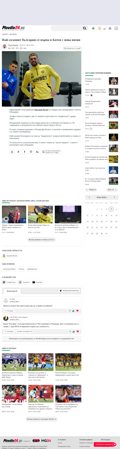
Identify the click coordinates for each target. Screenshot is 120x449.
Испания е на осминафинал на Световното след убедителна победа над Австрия (66, 406)
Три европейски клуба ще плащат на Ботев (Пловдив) (95, 113)
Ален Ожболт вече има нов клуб (95, 169)
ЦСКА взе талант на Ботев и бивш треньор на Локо (95, 136)
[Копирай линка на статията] (18, 151)
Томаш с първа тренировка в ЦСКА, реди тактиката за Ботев (12, 227)
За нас (60, 443)
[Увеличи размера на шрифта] (37, 151)
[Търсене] (66, 28)
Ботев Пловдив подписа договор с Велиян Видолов (95, 124)
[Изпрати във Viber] (31, 151)
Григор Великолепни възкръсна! (92, 102)
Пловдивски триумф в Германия (93, 80)
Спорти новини (84, 446)
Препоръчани (32, 269)
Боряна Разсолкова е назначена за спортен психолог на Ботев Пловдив (96, 147)
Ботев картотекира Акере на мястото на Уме (38, 226)
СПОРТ (5, 34)
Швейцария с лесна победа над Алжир (12, 405)
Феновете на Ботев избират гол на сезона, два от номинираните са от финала (67, 227)
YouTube (37, 282)
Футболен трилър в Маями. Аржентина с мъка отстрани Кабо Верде (12, 375)
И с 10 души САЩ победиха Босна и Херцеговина (95, 180)
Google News (9, 282)
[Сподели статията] (12, 151)
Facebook (24, 282)
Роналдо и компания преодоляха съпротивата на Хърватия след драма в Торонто (40, 406)
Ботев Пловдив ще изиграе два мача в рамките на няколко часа (96, 158)
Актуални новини (9, 269)
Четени (21, 269)
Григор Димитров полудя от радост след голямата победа (95, 91)
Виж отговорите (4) (24, 331)
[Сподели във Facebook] (24, 151)
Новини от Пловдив (86, 443)
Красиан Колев (41, 110)
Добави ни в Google (72, 48)
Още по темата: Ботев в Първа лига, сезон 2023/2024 (25, 201)
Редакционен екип (64, 446)
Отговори (9, 311)
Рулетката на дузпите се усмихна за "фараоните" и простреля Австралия (38, 375)
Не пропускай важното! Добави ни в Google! (51, 151)
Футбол (13, 34)
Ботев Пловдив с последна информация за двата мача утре (67, 374)
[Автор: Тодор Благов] (13, 45)
